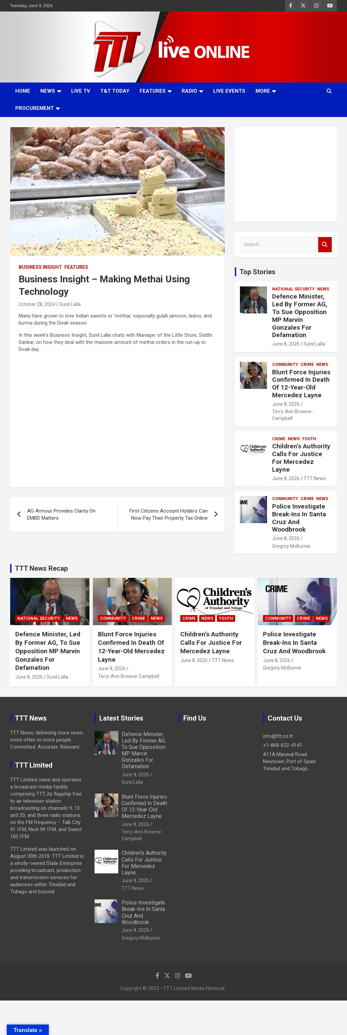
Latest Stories (121, 718)
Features (153, 91)
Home (22, 91)
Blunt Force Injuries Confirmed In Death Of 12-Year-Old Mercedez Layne (301, 383)
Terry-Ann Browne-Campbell (128, 676)
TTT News (315, 478)
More (263, 91)
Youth (309, 439)
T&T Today (114, 91)
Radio (189, 91)
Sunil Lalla (70, 304)
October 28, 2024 (37, 304)
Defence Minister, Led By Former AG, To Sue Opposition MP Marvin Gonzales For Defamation (299, 315)
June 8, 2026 (286, 344)
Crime (307, 364)
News (47, 91)
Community (285, 364)
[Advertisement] (286, 174)
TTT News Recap (41, 568)
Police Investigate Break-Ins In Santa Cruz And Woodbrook (299, 517)
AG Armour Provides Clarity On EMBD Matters (61, 514)
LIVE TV (80, 91)
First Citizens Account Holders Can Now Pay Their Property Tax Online (168, 514)
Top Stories (257, 272)
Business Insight (40, 267)
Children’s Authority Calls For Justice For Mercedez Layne (301, 457)
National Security (293, 289)
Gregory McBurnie (291, 546)
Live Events (229, 91)
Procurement (34, 108)
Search (325, 244)
